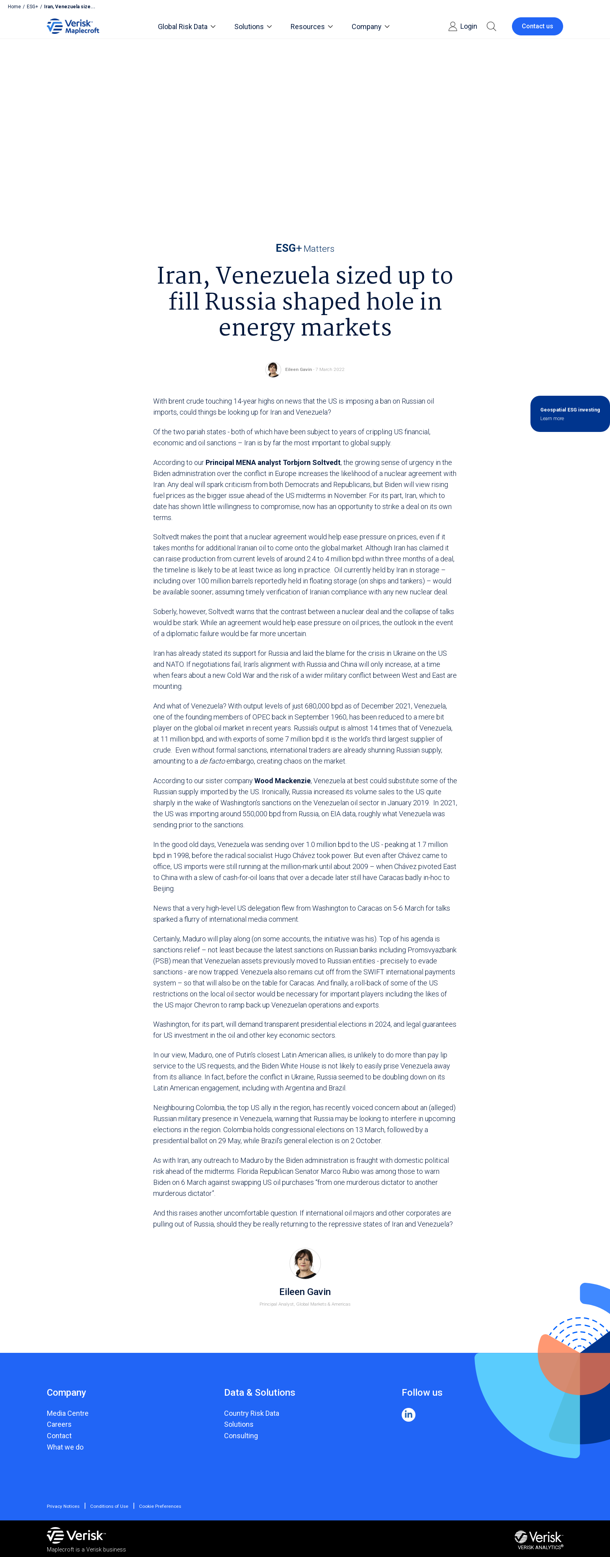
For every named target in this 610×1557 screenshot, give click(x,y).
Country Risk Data (251, 1413)
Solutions (253, 26)
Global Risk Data (186, 26)
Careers (59, 1424)
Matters (305, 248)
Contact (59, 1436)
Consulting (241, 1436)
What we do (65, 1447)
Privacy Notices (64, 1506)
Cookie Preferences (159, 1506)
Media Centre (68, 1413)
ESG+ (32, 6)
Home (14, 6)
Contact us (537, 26)
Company (370, 26)
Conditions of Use (109, 1506)
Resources (312, 26)
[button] (491, 26)
